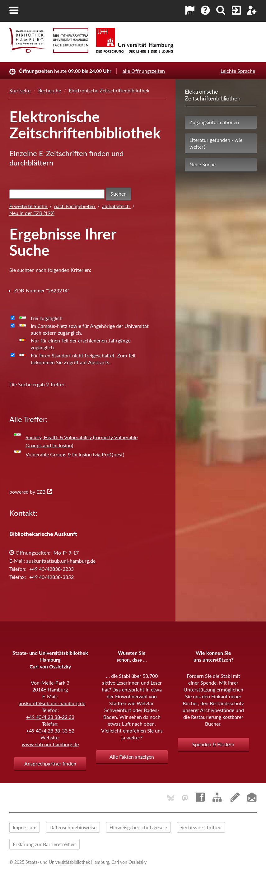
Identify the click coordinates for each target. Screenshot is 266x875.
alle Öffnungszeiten (144, 71)
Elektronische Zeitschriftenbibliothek (212, 95)
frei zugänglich (47, 318)
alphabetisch (116, 206)
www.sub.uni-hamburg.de (50, 744)
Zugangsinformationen (214, 122)
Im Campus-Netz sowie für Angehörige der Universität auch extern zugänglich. (90, 329)
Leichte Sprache (238, 71)
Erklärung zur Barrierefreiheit (44, 844)
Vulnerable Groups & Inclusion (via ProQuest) (75, 454)
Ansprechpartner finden (50, 763)
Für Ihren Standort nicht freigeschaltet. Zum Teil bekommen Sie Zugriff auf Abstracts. (83, 358)
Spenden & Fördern (213, 744)
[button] (14, 10)
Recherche (49, 90)
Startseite (19, 90)
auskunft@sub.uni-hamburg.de (52, 703)
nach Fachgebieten (75, 206)
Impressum (24, 827)
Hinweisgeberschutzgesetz (138, 827)
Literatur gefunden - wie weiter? (215, 143)
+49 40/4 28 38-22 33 (50, 717)
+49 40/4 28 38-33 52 (50, 730)
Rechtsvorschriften (201, 827)
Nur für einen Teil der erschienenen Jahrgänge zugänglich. (80, 343)
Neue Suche (202, 164)
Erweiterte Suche (28, 206)
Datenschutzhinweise (72, 827)
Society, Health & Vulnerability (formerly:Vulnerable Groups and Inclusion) (82, 441)
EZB (40, 492)
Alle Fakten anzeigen (132, 757)
